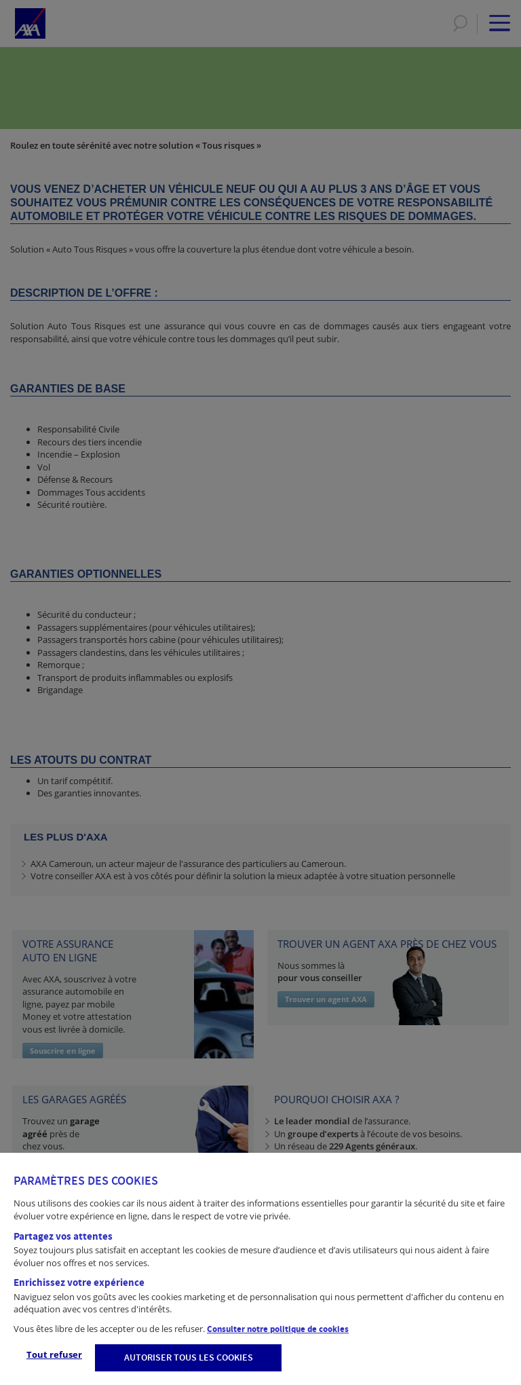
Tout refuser (54, 1354)
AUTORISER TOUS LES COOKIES (188, 1358)
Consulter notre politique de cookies (278, 1329)
